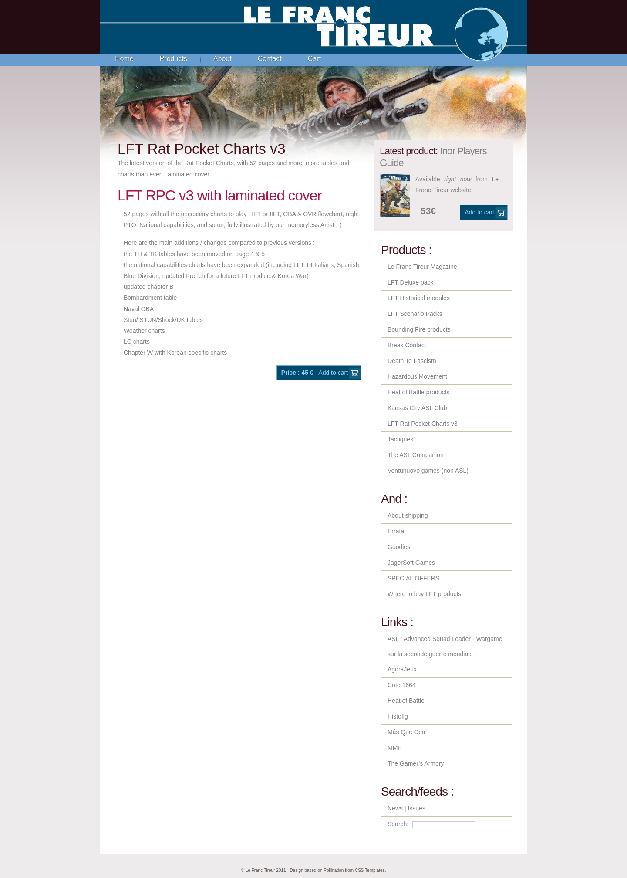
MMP (395, 747)
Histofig (398, 716)
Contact (270, 58)
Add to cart (479, 212)
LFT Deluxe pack (411, 282)
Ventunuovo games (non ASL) (428, 470)
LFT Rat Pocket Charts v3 (423, 423)
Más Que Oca (406, 732)
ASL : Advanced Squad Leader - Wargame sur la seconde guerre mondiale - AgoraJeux (445, 654)
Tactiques (400, 439)
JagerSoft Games (411, 562)
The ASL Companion (416, 454)
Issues (416, 808)
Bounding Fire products (419, 329)
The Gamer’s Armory (416, 763)
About (222, 58)
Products (173, 58)
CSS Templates (370, 870)
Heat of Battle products (418, 392)
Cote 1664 (402, 684)
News (395, 808)
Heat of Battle (406, 700)
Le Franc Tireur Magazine (422, 266)
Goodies (399, 546)
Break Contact (407, 345)
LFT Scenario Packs (415, 313)
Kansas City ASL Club (417, 407)
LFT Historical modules (419, 298)
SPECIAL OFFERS (413, 578)
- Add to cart (314, 372)
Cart (314, 58)
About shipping (408, 515)
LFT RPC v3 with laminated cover (220, 195)
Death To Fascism (412, 360)
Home (124, 58)
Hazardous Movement (417, 376)
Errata (396, 531)
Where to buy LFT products (424, 593)
